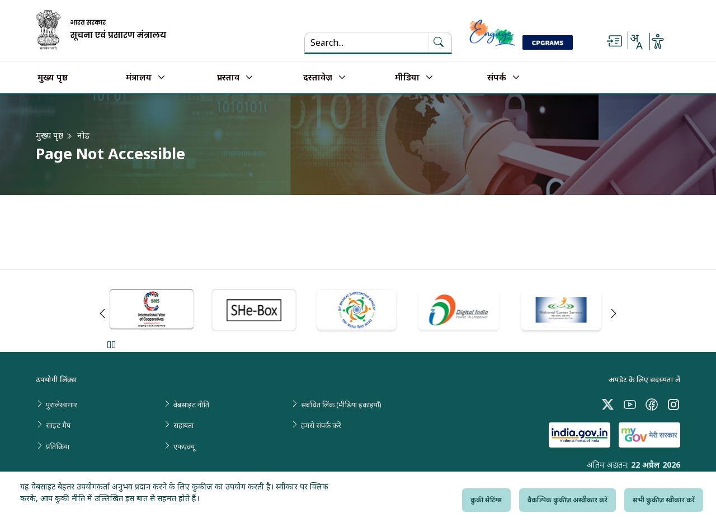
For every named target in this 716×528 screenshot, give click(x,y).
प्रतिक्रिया (57, 446)
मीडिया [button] (407, 77)
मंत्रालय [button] (139, 77)
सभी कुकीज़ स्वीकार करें (664, 500)
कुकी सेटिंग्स (486, 500)
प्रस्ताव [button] (228, 77)
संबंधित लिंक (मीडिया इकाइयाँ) (341, 404)
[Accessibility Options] (658, 41)
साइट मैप (58, 425)
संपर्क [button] (496, 77)
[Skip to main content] (614, 41)
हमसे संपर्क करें (321, 425)
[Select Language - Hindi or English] (636, 41)
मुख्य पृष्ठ (52, 77)
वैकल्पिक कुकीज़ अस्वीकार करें (567, 500)
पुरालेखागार (61, 404)
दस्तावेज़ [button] (317, 77)
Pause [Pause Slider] (111, 344)
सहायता (183, 425)
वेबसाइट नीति (191, 404)
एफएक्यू (184, 446)
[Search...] (366, 42)
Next (613, 313)
